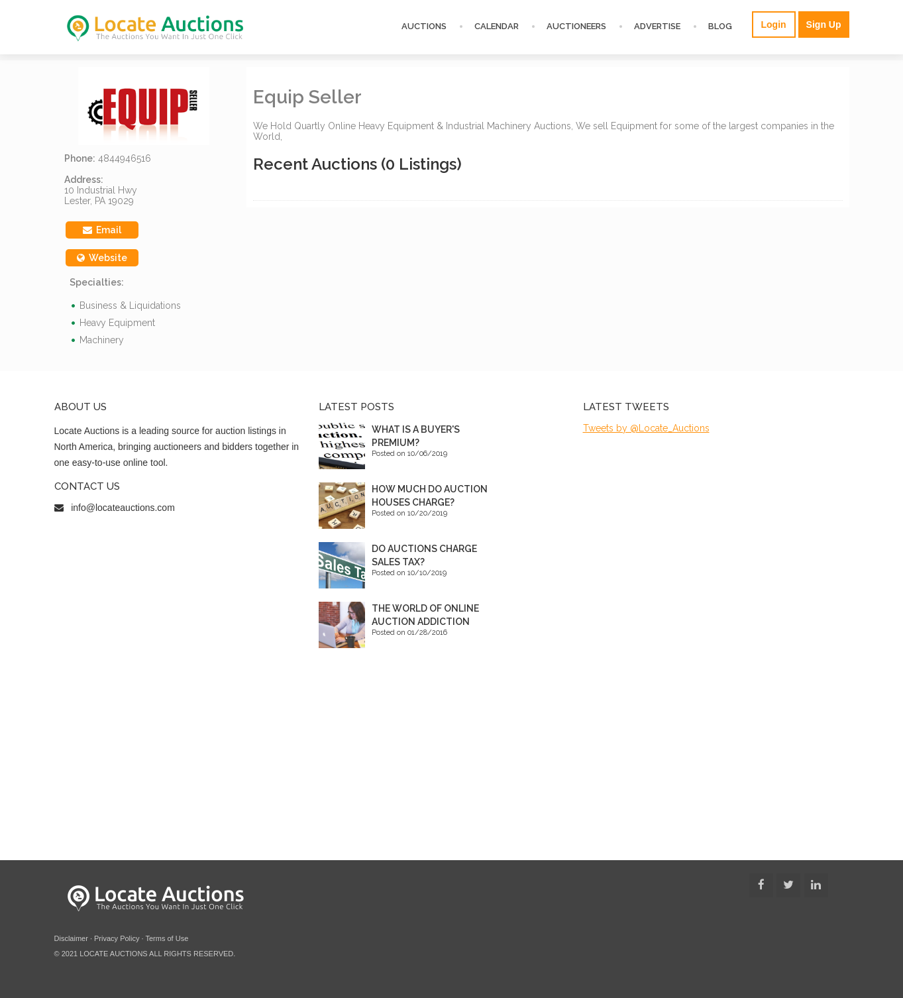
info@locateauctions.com (123, 507)
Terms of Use (166, 938)
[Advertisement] (451, 761)
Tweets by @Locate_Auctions (646, 428)
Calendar (496, 26)
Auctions (424, 26)
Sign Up (823, 24)
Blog (720, 26)
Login (773, 24)
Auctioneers (576, 26)
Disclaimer (71, 938)
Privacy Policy (116, 938)
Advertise (657, 26)
